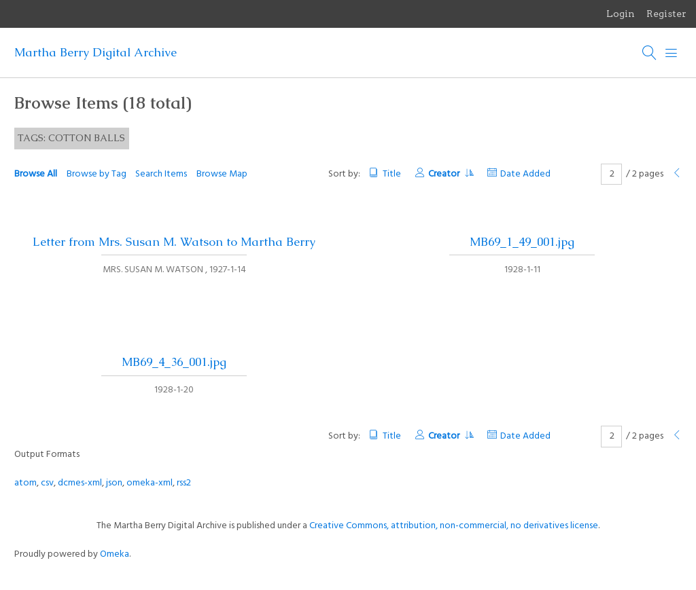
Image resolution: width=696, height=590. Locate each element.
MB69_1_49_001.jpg (522, 241)
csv (47, 483)
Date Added (525, 174)
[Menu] (671, 53)
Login (620, 13)
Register (666, 13)
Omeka (114, 554)
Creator (450, 174)
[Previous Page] (677, 174)
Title (392, 174)
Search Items (161, 174)
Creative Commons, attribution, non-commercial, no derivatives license (453, 526)
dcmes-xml (80, 483)
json (114, 483)
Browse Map (221, 174)
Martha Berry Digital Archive (95, 52)
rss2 (184, 483)
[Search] (650, 53)
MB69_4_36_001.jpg (174, 361)
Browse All (35, 174)
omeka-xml (149, 483)
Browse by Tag (96, 174)
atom (25, 483)
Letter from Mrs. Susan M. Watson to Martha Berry (174, 241)
